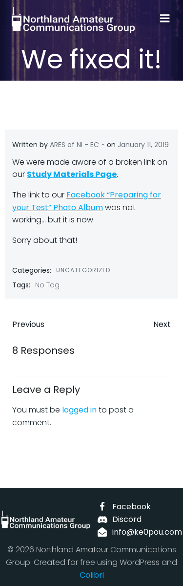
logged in (79, 409)
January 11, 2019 (143, 145)
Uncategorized (83, 270)
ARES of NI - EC (74, 145)
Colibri (92, 575)
